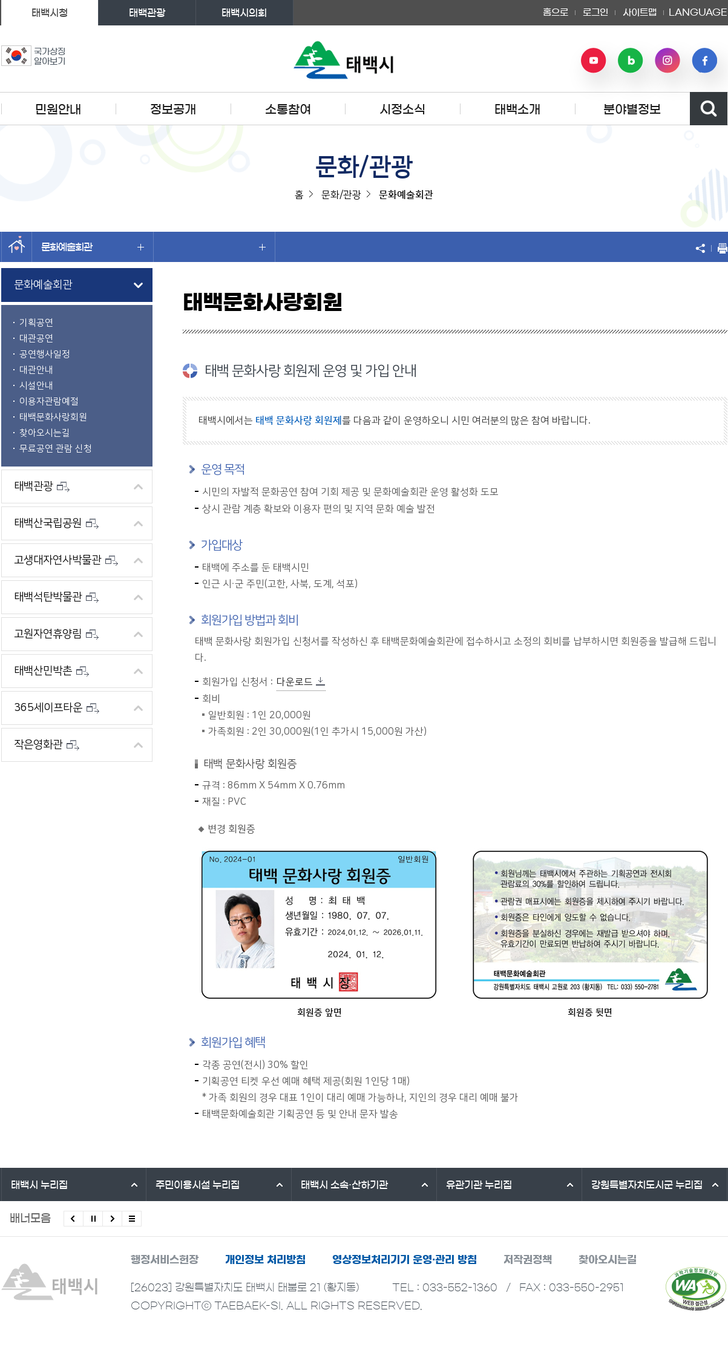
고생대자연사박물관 (66, 560)
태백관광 (147, 13)
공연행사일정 (44, 354)
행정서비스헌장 (164, 1259)
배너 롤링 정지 (93, 1219)
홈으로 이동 (16, 247)
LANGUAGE (698, 12)
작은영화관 (46, 745)
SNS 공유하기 (703, 248)
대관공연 (36, 338)
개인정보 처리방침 (265, 1259)
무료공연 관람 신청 (55, 449)
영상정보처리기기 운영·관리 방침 (404, 1259)
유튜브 (593, 60)
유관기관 (479, 1185)
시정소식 (402, 109)
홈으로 (555, 12)
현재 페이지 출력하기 (719, 248)
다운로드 (295, 681)
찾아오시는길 (44, 433)
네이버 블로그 (630, 60)
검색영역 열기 (708, 108)
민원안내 (58, 109)
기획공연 (36, 323)
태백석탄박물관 (56, 597)
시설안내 (36, 386)
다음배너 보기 (112, 1219)
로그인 (595, 12)
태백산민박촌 (51, 671)
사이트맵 (640, 12)
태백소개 (517, 109)
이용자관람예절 (49, 401)
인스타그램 (667, 60)
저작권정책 (527, 1259)
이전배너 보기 (74, 1219)
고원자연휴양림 (56, 634)
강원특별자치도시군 (647, 1185)
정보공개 (173, 109)
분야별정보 (632, 109)
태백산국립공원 (56, 523)
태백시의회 (244, 13)
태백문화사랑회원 (53, 417)
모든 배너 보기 (132, 1219)
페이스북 (704, 60)
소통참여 (288, 109)
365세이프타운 (56, 708)
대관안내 (36, 370)
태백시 (39, 1185)
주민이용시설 (198, 1185)
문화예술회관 (92, 247)
